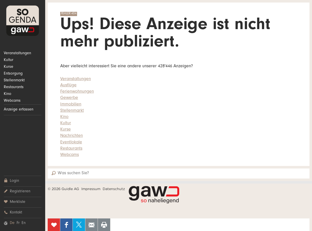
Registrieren (17, 191)
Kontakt (13, 212)
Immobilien (70, 104)
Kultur (8, 60)
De (12, 223)
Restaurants (14, 87)
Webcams (12, 101)
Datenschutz (114, 189)
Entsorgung (13, 74)
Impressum (90, 189)
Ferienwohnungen (77, 92)
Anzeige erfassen (18, 110)
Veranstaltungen (17, 53)
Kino (7, 94)
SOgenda (22, 20)
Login (11, 181)
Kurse (8, 67)
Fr (18, 223)
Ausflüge (68, 85)
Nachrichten (71, 136)
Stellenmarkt (14, 81)
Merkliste (14, 202)
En (24, 223)
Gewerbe (69, 98)
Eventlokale (71, 142)
